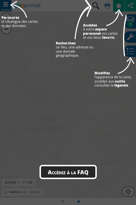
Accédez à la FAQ (68, 172)
